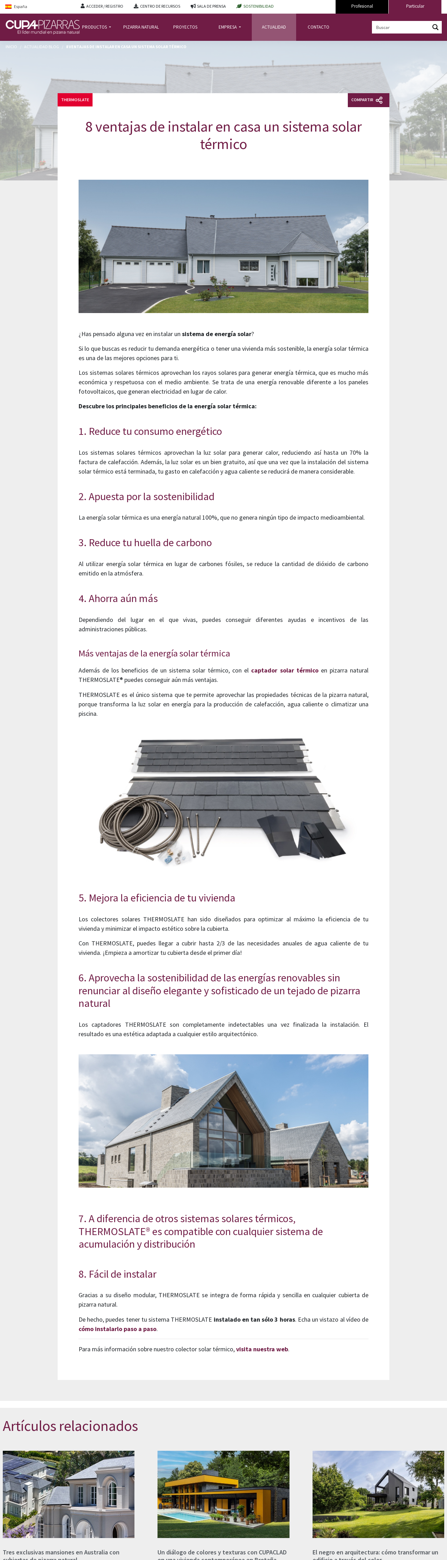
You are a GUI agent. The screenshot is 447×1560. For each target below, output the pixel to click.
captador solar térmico (284, 670)
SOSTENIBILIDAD (258, 6)
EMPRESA (228, 27)
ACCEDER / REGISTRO (104, 6)
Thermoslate (75, 99)
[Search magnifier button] (435, 27)
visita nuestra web (262, 1349)
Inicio (11, 46)
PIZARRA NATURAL (141, 27)
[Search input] (401, 27)
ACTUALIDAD (274, 27)
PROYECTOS (185, 27)
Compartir (366, 100)
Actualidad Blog (41, 46)
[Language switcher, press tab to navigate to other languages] (37, 6)
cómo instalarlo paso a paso (117, 1329)
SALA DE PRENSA (211, 6)
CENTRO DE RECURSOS (160, 6)
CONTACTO (318, 27)
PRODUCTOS (95, 27)
